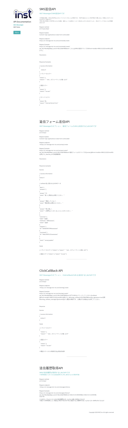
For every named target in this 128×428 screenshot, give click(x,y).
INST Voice (16, 27)
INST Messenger (18, 25)
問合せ (17, 32)
